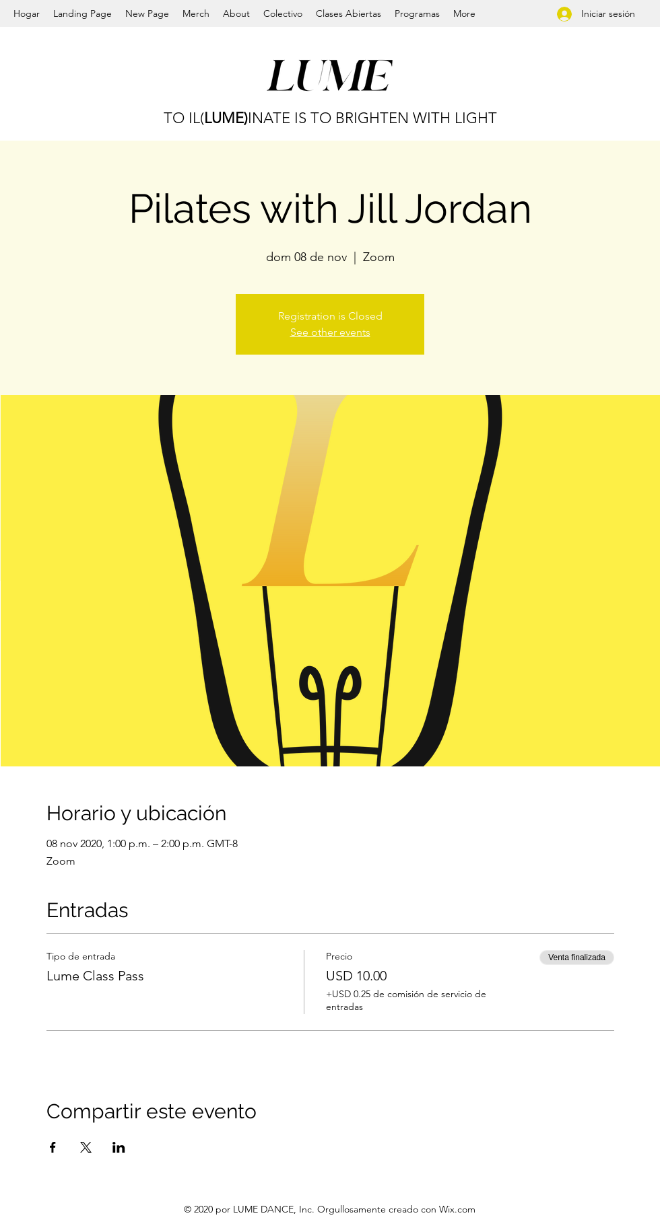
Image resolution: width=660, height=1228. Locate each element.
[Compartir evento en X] (85, 1147)
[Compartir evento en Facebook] (52, 1147)
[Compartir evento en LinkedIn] (118, 1147)
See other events (330, 332)
